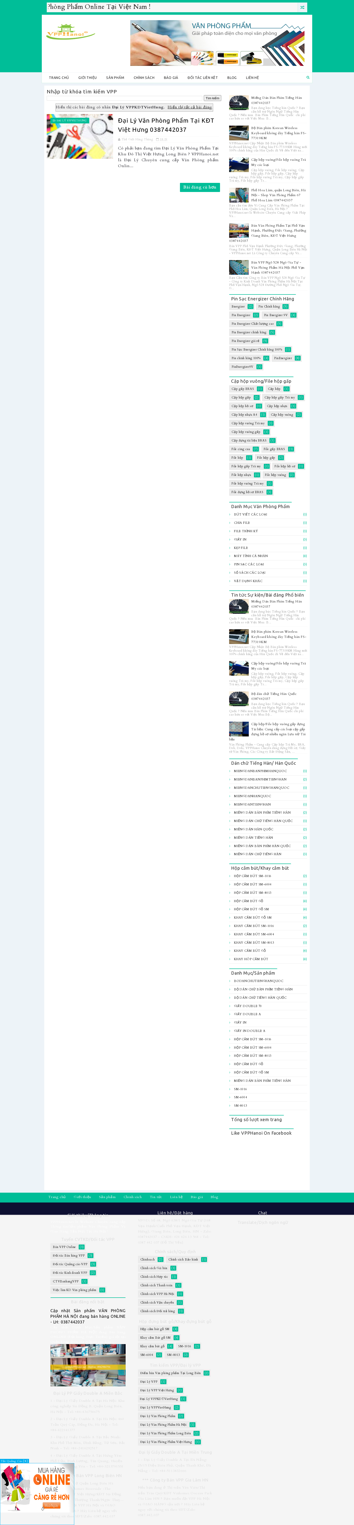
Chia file (242, 523)
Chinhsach (147, 1259)
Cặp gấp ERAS (243, 389)
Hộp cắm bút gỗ (248, 901)
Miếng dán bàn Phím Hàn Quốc (262, 846)
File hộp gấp (266, 458)
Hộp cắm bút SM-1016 (252, 876)
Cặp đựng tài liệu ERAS (249, 440)
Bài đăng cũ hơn (200, 187)
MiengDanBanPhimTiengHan (260, 779)
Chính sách (144, 78)
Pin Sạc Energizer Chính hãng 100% (257, 350)
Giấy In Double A (250, 1031)
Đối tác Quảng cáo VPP (70, 1264)
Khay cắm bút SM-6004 (254, 934)
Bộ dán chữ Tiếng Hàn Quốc (260, 998)
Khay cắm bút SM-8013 (254, 943)
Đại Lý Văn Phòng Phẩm (158, 1416)
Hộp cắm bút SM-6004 (252, 884)
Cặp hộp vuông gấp (246, 432)
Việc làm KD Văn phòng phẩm (74, 1290)
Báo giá (171, 78)
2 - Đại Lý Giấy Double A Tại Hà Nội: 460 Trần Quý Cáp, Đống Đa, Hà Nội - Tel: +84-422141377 (87, 1424)
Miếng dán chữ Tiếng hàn (257, 854)
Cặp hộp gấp (241, 397)
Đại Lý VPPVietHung (72, 120)
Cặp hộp (274, 389)
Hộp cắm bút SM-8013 (252, 893)
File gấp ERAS (274, 449)
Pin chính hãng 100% (246, 358)
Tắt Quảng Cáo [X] (14, 1461)
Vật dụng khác (248, 581)
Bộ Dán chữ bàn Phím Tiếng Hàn (263, 989)
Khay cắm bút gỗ (250, 951)
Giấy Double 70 (248, 1006)
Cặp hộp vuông (282, 415)
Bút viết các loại (250, 514)
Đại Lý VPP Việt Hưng (157, 1390)
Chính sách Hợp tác (154, 1277)
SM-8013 (240, 1106)
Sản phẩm (115, 78)
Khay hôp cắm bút (251, 959)
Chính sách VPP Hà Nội (157, 1294)
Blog (232, 78)
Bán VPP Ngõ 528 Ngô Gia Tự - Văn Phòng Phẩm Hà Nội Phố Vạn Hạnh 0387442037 (278, 267)
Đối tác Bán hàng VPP (69, 1256)
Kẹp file (241, 548)
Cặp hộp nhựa (277, 406)
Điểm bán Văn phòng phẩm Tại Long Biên (170, 1373)
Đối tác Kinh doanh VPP (70, 1273)
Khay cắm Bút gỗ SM (253, 918)
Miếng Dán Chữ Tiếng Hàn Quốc (263, 821)
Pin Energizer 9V (276, 315)
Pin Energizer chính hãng (249, 332)
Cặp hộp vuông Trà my (248, 423)
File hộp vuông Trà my (248, 483)
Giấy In (240, 540)
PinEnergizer (283, 358)
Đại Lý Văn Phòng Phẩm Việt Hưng (166, 1442)
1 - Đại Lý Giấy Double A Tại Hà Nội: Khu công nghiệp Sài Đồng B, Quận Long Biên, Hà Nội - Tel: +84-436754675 (87, 1406)
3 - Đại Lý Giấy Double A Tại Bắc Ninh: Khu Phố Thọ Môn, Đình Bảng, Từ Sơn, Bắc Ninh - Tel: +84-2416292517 (87, 1443)
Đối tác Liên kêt (203, 78)
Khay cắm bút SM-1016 (254, 926)
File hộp (237, 458)
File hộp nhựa (241, 475)
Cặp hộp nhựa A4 (244, 415)
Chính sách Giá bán (153, 1268)
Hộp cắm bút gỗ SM (251, 909)
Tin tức (156, 1197)
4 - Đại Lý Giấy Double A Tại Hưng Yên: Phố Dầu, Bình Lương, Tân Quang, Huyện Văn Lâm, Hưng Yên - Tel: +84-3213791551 (87, 1461)
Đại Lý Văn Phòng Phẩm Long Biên (165, 1433)
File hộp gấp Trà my (246, 466)
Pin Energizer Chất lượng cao (253, 324)
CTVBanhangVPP (65, 1281)
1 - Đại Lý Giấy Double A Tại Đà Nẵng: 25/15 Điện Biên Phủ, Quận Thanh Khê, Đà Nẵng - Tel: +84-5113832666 (174, 1465)
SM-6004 (240, 1097)
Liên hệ (252, 78)
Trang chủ (59, 78)
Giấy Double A (247, 1014)
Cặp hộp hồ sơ (242, 406)
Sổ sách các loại (250, 573)
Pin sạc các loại (249, 564)
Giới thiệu (87, 78)
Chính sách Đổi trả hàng (157, 1311)
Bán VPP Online (64, 1247)
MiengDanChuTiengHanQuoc (261, 788)
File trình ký (246, 531)
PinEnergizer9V (242, 367)
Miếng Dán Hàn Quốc (253, 829)
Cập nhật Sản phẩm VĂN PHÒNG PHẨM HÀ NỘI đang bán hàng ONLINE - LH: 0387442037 (88, 1316)
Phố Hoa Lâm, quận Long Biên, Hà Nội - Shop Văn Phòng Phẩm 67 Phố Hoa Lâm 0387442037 (278, 195)
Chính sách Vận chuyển (157, 1303)
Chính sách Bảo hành (183, 1259)
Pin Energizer (241, 315)
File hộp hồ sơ (285, 466)
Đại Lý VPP (149, 1382)
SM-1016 (240, 1089)
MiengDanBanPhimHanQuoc (260, 771)
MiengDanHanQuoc (252, 796)
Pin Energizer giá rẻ (246, 341)
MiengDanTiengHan (252, 804)
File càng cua (241, 449)
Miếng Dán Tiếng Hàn (253, 838)
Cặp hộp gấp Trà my (280, 397)
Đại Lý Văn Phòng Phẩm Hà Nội (163, 1425)
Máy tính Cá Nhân (251, 556)
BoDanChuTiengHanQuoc (258, 981)
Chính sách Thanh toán (156, 1285)
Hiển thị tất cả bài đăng (190, 107)
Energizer (238, 306)
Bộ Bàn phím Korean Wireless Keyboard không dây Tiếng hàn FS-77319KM (279, 133)
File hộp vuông (275, 475)
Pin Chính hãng (269, 306)
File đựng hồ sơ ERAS (248, 492)
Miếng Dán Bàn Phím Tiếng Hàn (262, 813)
